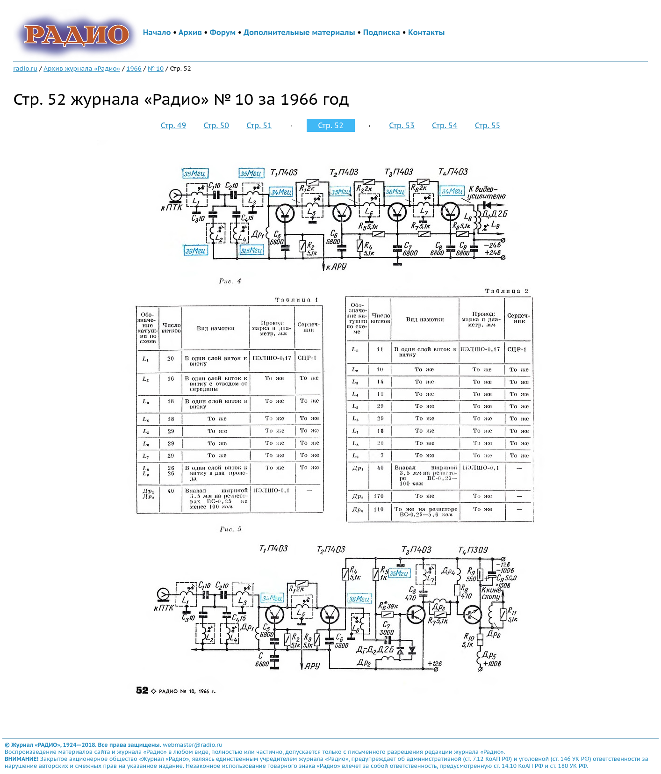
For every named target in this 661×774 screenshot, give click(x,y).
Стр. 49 (173, 125)
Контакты (426, 32)
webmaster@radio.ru (193, 744)
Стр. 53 (401, 125)
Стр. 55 (487, 125)
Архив (190, 32)
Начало (157, 32)
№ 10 (156, 68)
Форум (223, 32)
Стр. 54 (444, 125)
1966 (133, 68)
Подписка (381, 32)
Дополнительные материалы (299, 32)
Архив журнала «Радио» (81, 68)
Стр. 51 (259, 125)
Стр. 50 (216, 125)
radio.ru (25, 68)
